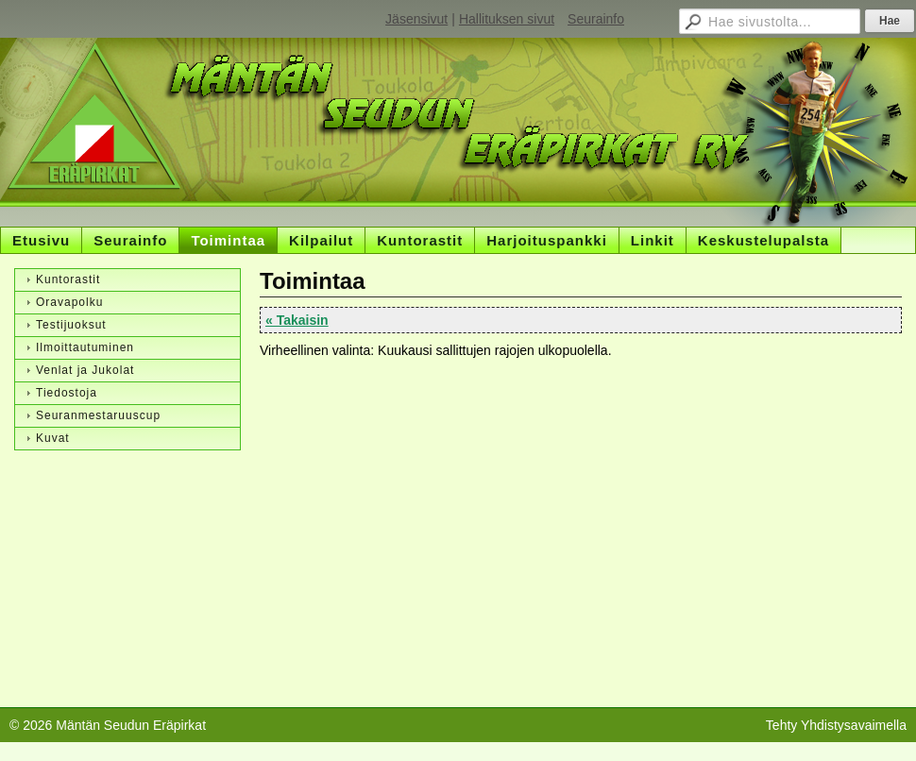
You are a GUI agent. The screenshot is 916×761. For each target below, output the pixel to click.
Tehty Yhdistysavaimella (836, 725)
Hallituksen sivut (506, 18)
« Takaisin (297, 320)
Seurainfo (596, 18)
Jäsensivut (416, 18)
